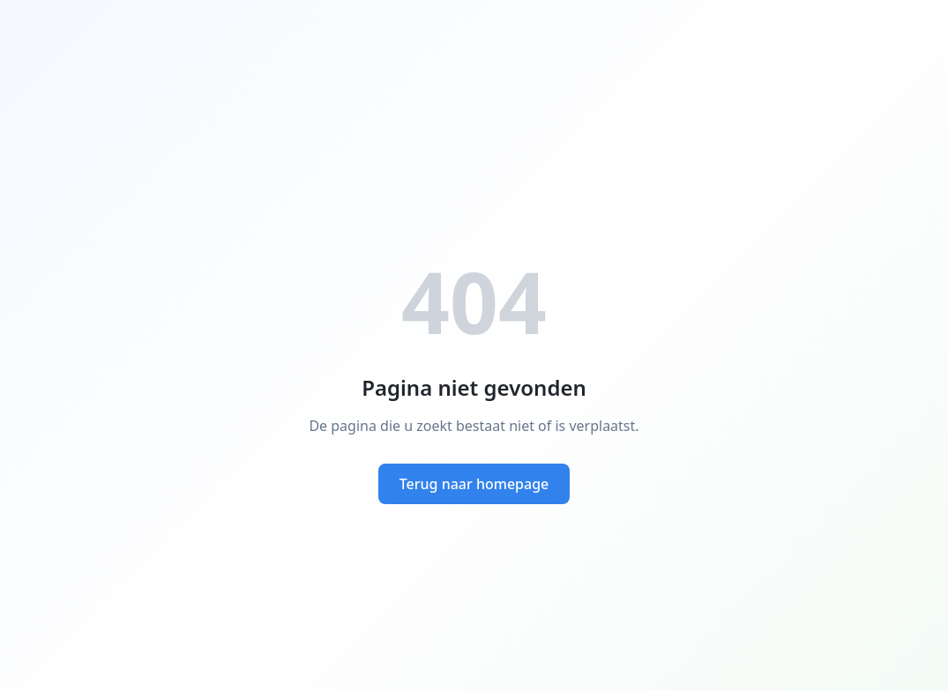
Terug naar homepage (474, 484)
